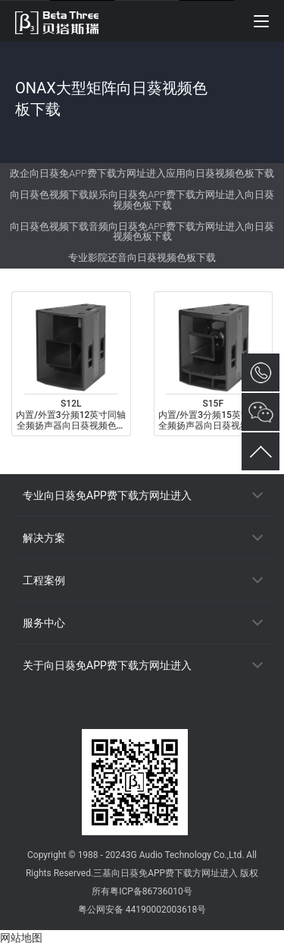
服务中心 (44, 623)
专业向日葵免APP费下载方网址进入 (107, 495)
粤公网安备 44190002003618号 (142, 909)
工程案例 (44, 580)
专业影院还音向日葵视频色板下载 (142, 257)
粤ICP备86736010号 (151, 891)
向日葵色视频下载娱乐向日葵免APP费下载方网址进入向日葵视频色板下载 (141, 200)
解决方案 (44, 538)
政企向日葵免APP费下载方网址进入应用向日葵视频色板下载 (141, 173)
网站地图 (21, 938)
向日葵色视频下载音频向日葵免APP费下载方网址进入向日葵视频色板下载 (141, 232)
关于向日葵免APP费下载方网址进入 (107, 665)
